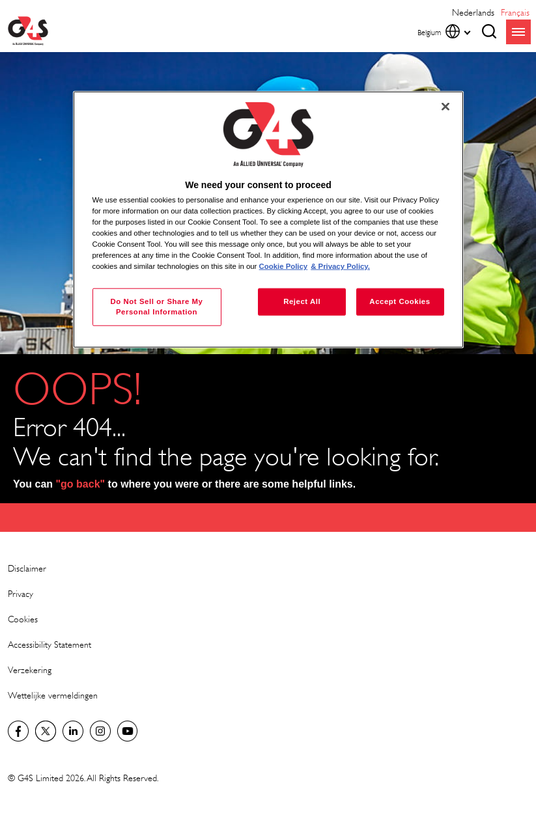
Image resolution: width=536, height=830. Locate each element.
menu (518, 32)
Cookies (23, 618)
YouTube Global (127, 731)
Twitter (45, 731)
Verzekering (29, 669)
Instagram (100, 731)
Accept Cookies (399, 301)
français (515, 12)
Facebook (18, 731)
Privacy (20, 593)
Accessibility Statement (49, 644)
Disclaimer (27, 568)
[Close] (445, 106)
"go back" (81, 484)
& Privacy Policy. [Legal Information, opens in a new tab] (340, 266)
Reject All (301, 301)
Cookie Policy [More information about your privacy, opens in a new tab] (283, 266)
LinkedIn (73, 731)
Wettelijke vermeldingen (53, 694)
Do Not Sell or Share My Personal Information (156, 306)
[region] (268, 219)
